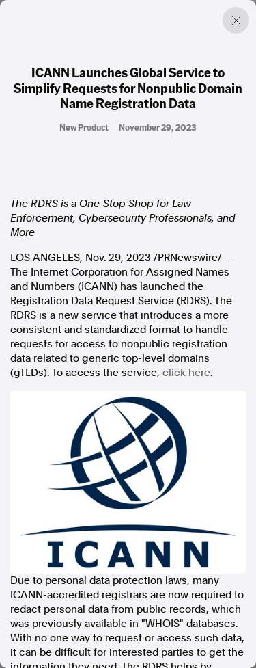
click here (186, 372)
